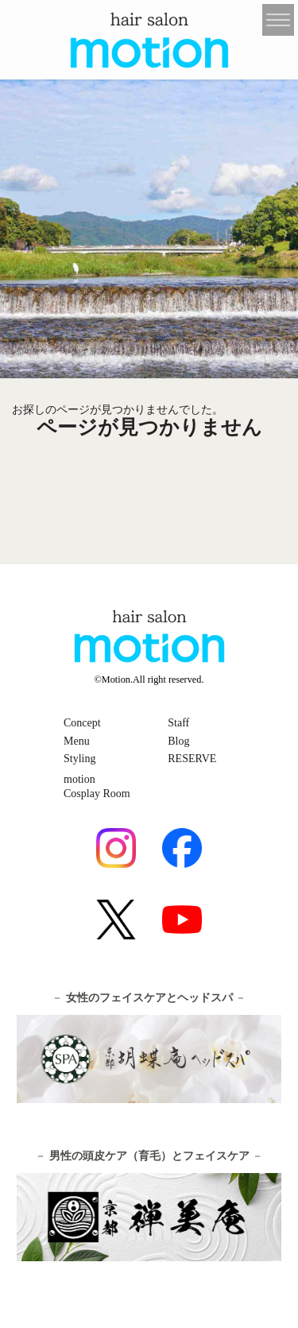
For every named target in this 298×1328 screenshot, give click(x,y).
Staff (178, 723)
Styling (79, 759)
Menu (77, 741)
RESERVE (192, 759)
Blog (178, 741)
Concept (82, 723)
